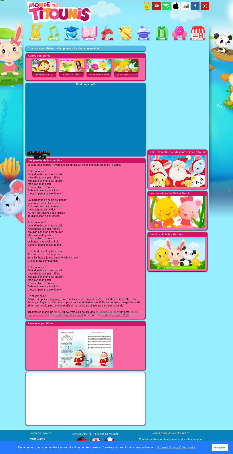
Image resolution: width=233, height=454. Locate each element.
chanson (54, 299)
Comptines (64, 48)
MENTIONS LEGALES (40, 433)
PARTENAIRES (37, 439)
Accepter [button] (219, 447)
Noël (57, 311)
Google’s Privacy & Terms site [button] (176, 447)
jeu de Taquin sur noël (69, 315)
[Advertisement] (85, 398)
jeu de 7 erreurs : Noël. (115, 315)
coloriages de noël (107, 311)
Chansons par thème (41, 48)
